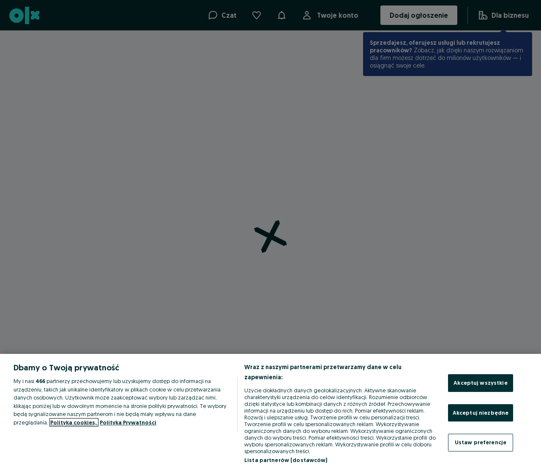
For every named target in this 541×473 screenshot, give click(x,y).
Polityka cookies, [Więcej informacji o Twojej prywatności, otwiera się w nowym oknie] (74, 422)
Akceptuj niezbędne (480, 412)
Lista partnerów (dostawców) (286, 460)
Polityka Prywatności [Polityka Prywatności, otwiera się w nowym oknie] (128, 422)
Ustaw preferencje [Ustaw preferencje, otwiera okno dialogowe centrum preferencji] (480, 442)
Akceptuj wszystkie (480, 382)
